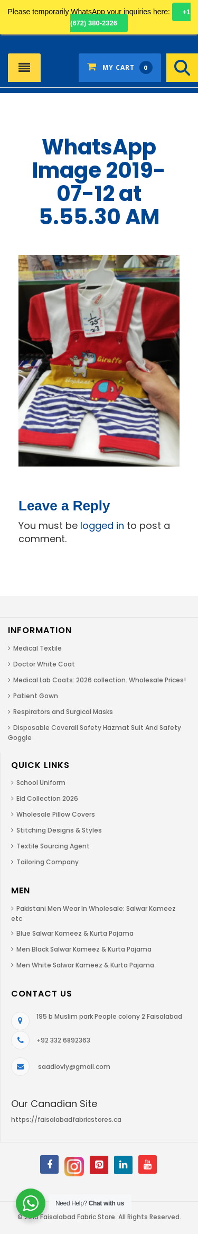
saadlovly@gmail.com (74, 1066)
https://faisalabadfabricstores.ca (66, 1119)
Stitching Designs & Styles (59, 830)
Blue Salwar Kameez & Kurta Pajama (75, 933)
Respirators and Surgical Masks (63, 711)
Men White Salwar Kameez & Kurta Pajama (85, 965)
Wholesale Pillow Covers (55, 814)
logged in (102, 525)
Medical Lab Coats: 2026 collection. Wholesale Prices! (99, 679)
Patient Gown (35, 695)
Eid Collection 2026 (47, 798)
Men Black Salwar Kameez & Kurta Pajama (84, 949)
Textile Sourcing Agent (53, 846)
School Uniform (40, 782)
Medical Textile (37, 648)
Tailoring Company (47, 861)
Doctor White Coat (44, 664)
